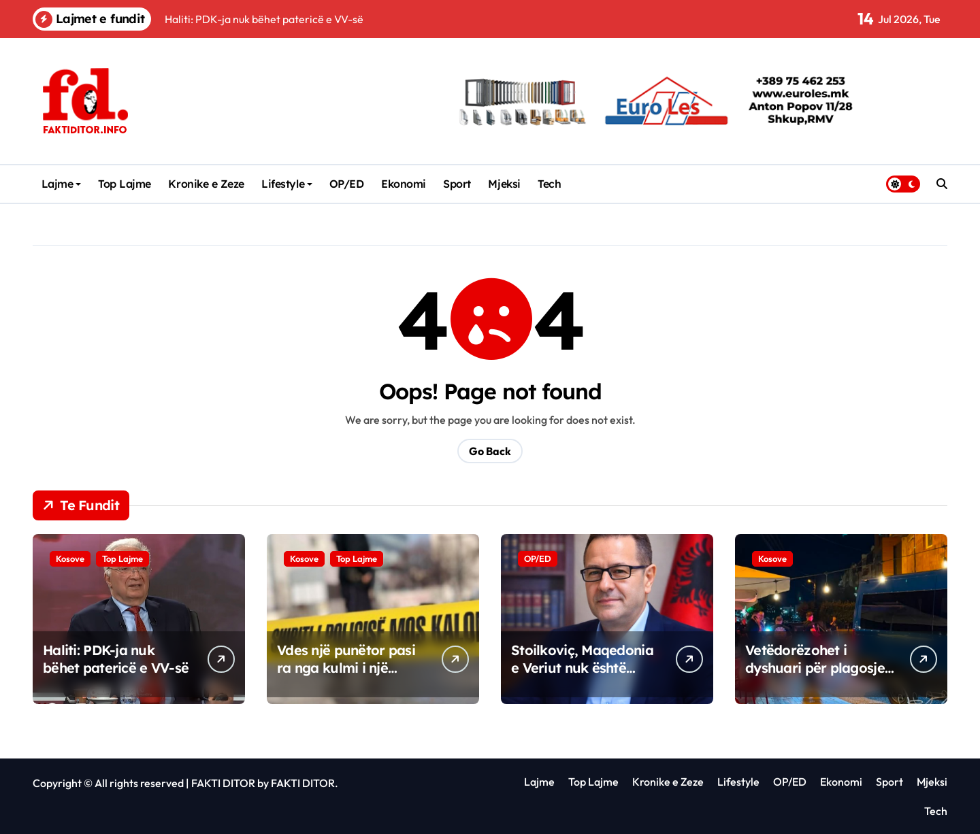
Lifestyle (286, 183)
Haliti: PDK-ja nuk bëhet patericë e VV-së (116, 658)
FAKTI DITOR (223, 783)
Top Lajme (124, 183)
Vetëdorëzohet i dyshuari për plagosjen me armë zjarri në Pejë (818, 667)
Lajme (62, 183)
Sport (457, 183)
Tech (549, 183)
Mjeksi (504, 183)
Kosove (70, 558)
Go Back (490, 451)
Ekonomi (403, 183)
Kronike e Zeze (206, 183)
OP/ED (346, 183)
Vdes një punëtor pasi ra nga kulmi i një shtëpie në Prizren (346, 667)
